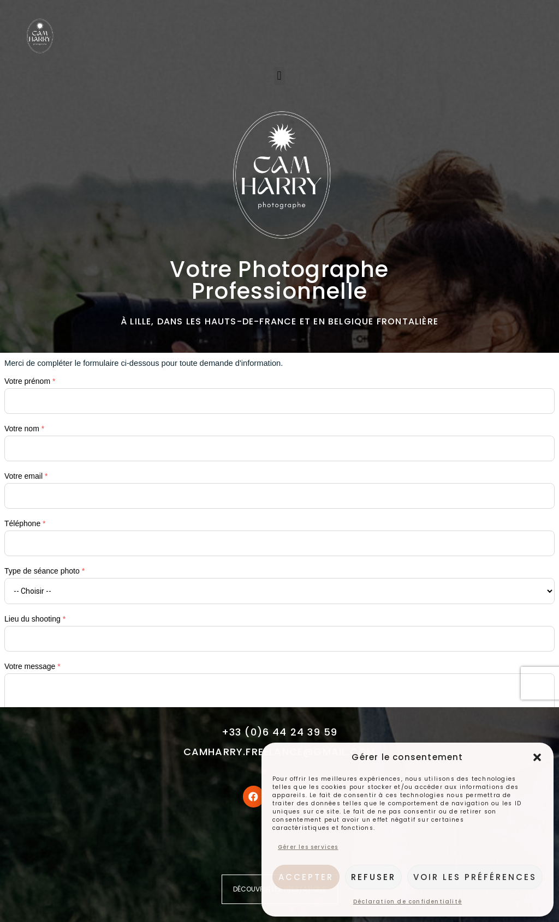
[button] (537, 757)
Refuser (373, 877)
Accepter (306, 877)
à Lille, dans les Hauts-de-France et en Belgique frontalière (279, 321)
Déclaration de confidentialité (407, 901)
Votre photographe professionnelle (279, 280)
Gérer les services (308, 847)
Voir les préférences (475, 877)
